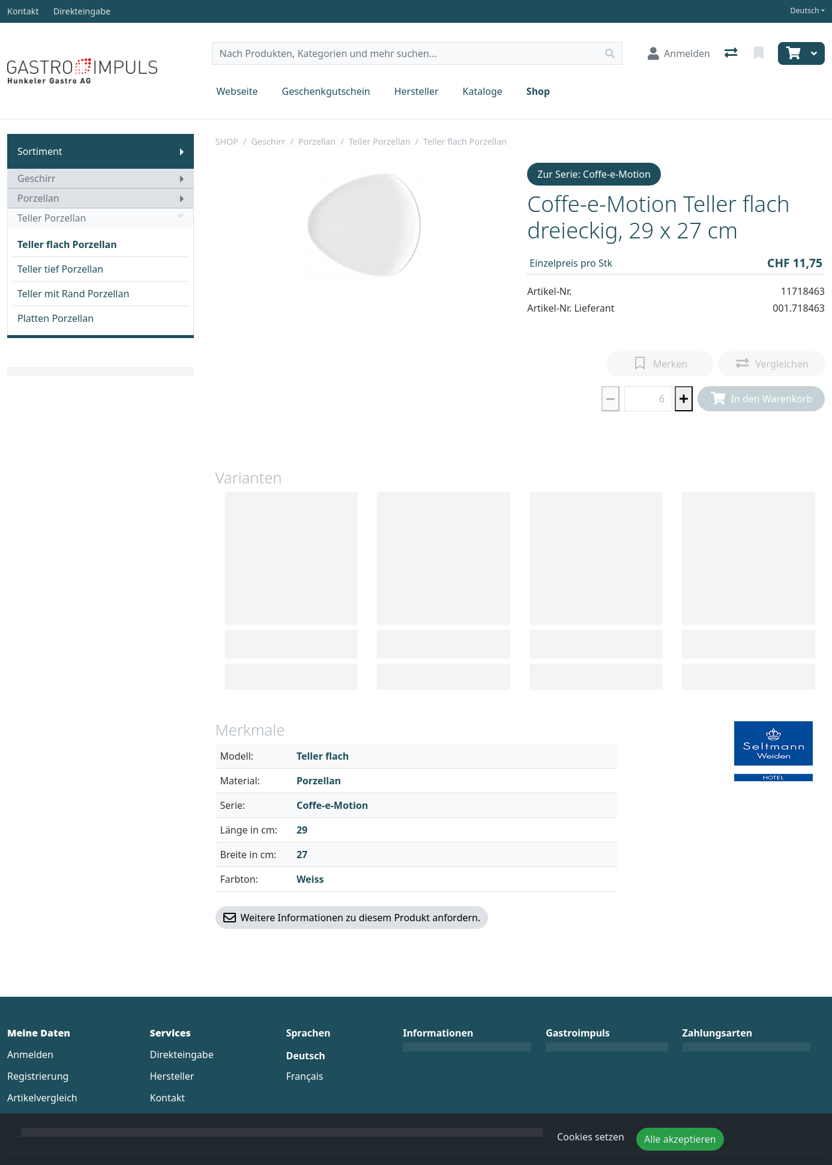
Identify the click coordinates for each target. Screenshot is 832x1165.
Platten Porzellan (55, 318)
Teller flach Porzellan (67, 244)
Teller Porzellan (100, 218)
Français (304, 1076)
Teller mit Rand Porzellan (73, 293)
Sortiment (39, 151)
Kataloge (482, 91)
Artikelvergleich (42, 1097)
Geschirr (36, 178)
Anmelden (30, 1054)
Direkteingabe (182, 1054)
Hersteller (416, 91)
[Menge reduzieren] (610, 398)
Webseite (237, 91)
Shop (538, 91)
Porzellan (38, 198)
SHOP (227, 141)
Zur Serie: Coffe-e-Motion (594, 174)
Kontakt (167, 1097)
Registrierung (37, 1076)
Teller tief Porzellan (60, 269)
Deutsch (804, 10)
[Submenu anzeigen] (181, 151)
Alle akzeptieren (680, 1139)
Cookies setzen (590, 1136)
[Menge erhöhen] (684, 398)
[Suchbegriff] (405, 53)
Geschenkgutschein (326, 91)
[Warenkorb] (792, 53)
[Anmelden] (679, 53)
